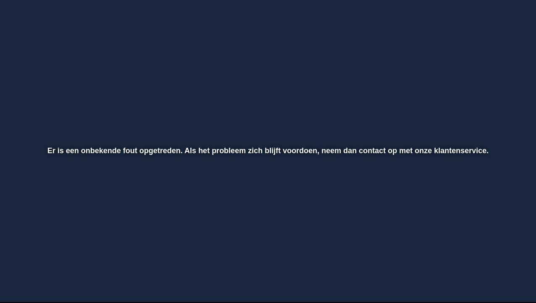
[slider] (266, 255)
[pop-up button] (483, 273)
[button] (34, 273)
